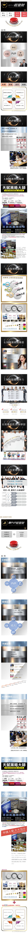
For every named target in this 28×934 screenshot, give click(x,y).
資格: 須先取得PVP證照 (6, 1)
